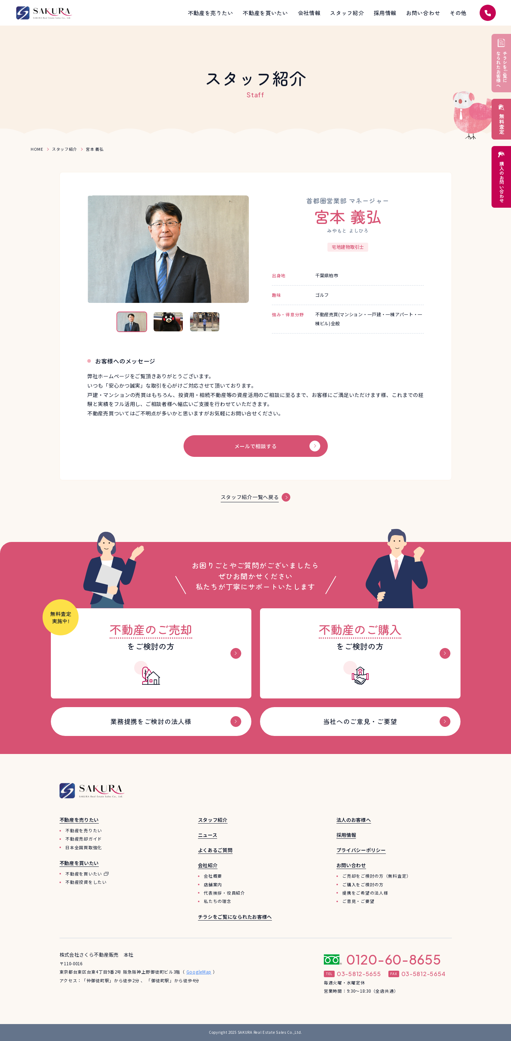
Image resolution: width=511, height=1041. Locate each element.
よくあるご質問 (215, 850)
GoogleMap (198, 972)
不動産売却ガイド (83, 839)
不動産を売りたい (83, 831)
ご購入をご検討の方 (362, 884)
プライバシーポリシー (361, 850)
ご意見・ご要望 (358, 901)
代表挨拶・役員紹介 (224, 893)
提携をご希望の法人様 (365, 893)
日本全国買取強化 (83, 847)
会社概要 (213, 876)
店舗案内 (213, 884)
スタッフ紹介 (213, 820)
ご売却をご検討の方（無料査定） (376, 876)
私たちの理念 (217, 901)
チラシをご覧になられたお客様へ (235, 917)
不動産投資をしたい (85, 882)
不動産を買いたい (83, 874)
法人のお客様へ (353, 820)
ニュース (207, 835)
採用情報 (346, 835)
